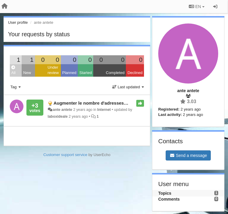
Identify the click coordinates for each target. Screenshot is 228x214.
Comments (169, 199)
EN (197, 6)
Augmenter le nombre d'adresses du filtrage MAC (105, 103)
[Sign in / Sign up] (215, 6)
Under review (53, 70)
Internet (104, 110)
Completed (115, 72)
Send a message (188, 155)
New (27, 72)
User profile (18, 22)
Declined (134, 72)
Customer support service (65, 154)
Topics (164, 193)
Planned (69, 72)
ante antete (62, 110)
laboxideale (58, 116)
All (13, 70)
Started (85, 72)
